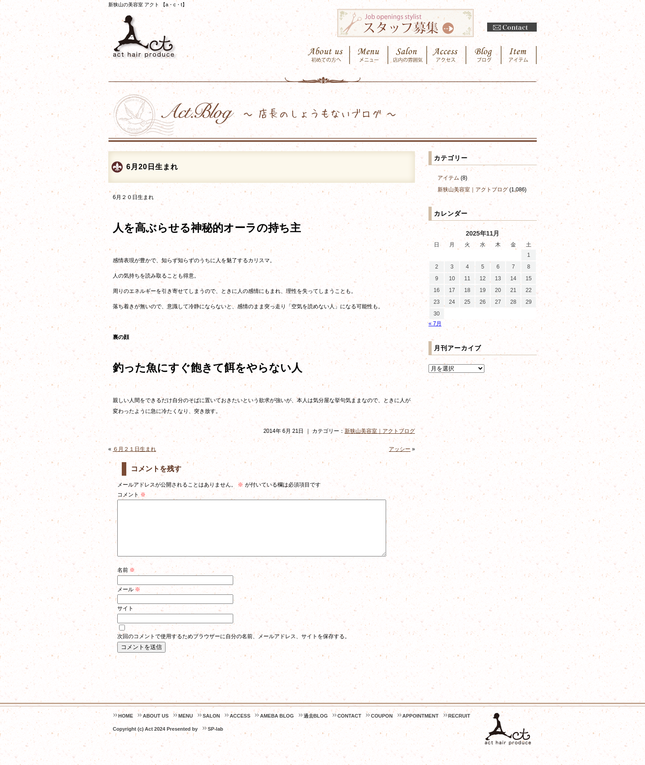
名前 (126, 581)
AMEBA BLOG (277, 726)
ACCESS (240, 726)
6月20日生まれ (152, 167)
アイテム (448, 178)
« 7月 (435, 323)
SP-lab (215, 739)
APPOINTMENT (420, 726)
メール (128, 600)
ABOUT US (155, 726)
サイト (125, 619)
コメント (131, 494)
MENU (185, 726)
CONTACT (349, 726)
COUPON (381, 726)
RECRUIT (459, 726)
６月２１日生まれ (134, 449)
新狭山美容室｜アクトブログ (380, 431)
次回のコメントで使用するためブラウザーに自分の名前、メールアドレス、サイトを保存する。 (233, 647)
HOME (125, 726)
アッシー (399, 449)
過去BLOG (316, 726)
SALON (211, 726)
